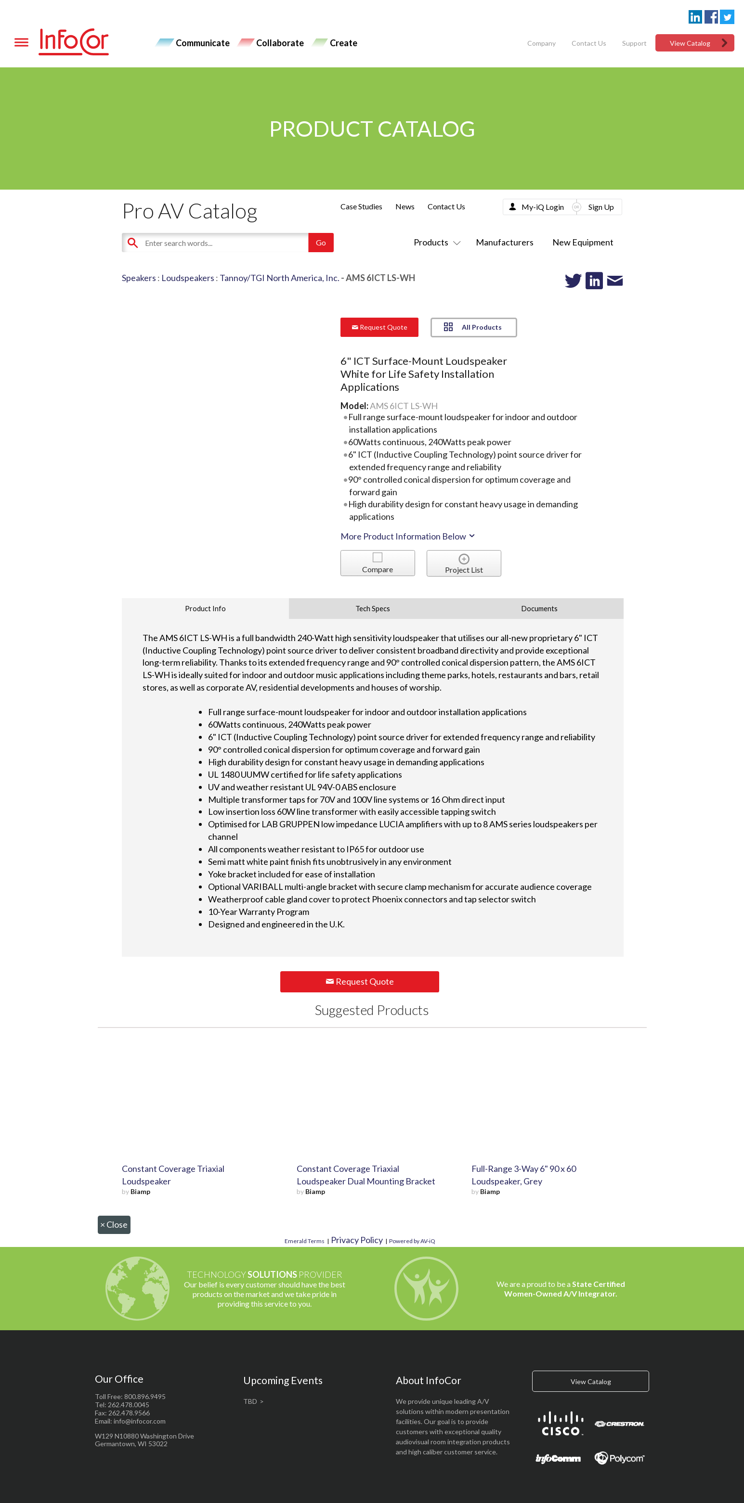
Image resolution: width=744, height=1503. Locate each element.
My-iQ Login (543, 206)
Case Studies (361, 206)
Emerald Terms (305, 1241)
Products (435, 242)
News (405, 206)
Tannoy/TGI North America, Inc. (279, 277)
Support (634, 43)
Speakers (139, 277)
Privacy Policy (357, 1239)
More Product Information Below (408, 536)
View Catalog (690, 43)
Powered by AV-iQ (412, 1241)
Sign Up (601, 206)
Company (541, 43)
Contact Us (589, 43)
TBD (250, 1401)
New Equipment (582, 242)
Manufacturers (505, 242)
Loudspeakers (187, 277)
